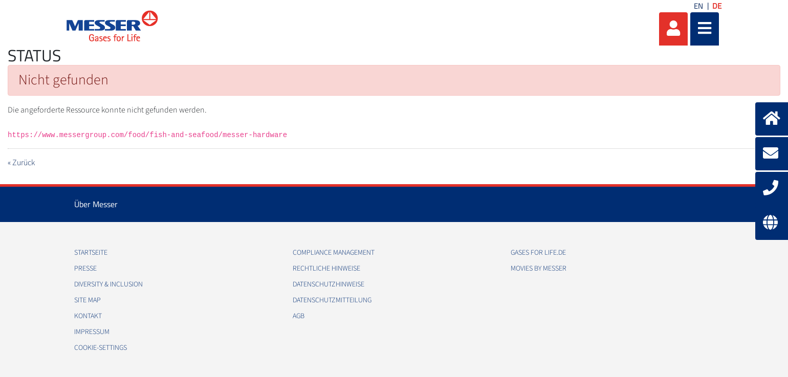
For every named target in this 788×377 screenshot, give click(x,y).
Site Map (87, 300)
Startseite (90, 253)
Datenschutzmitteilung (332, 300)
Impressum (92, 332)
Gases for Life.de (538, 253)
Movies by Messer (538, 268)
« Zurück (21, 162)
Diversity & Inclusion (108, 284)
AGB (298, 316)
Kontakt (88, 316)
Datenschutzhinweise (328, 284)
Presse (85, 268)
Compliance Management (334, 253)
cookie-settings (100, 348)
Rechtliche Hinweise (326, 268)
